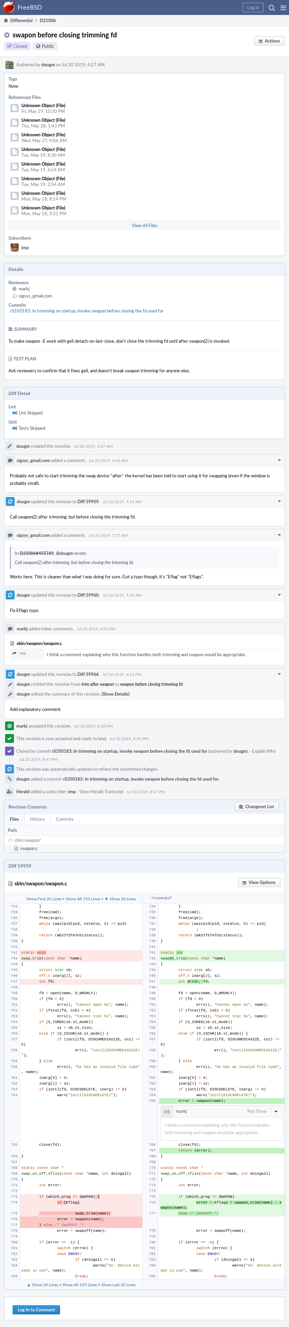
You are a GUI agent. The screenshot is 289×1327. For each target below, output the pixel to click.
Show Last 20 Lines (118, 1284)
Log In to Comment (36, 1309)
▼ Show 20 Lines (120, 898)
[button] (283, 7)
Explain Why (264, 751)
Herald (23, 791)
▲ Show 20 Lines (42, 1284)
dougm (48, 64)
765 (19, 653)
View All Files (145, 225)
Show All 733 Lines (83, 898)
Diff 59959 (88, 501)
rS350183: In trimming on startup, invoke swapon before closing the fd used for (87, 311)
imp (25, 247)
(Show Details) (115, 694)
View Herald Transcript (101, 791)
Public (48, 46)
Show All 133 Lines (79, 1284)
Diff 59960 (88, 595)
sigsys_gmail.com (35, 296)
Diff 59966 (88, 674)
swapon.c (29, 848)
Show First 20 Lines (43, 898)
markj (24, 289)
